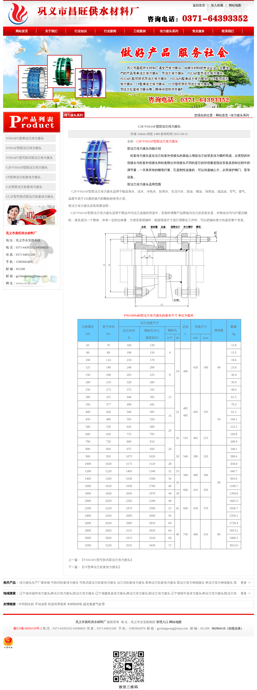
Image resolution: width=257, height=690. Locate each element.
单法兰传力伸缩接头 (219, 582)
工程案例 (139, 31)
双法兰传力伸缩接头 (191, 582)
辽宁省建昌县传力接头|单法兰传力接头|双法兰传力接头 (132, 593)
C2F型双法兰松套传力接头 (24, 187)
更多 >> (246, 582)
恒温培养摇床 (57, 604)
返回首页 (199, 5)
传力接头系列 (169, 31)
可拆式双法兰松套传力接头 (97, 582)
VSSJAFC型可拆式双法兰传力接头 (29, 158)
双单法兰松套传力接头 (160, 582)
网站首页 (22, 31)
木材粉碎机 (74, 604)
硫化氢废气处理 (94, 604)
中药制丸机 (26, 604)
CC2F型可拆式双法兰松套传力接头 (29, 196)
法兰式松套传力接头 (131, 582)
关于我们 (51, 31)
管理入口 (162, 622)
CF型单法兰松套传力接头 (23, 177)
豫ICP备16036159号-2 (27, 628)
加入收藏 (217, 5)
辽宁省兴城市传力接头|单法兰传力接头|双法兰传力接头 (56, 593)
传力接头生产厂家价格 (34, 582)
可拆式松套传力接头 (65, 582)
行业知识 (80, 31)
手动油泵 (41, 604)
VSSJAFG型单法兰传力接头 (25, 138)
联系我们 (228, 31)
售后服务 (198, 31)
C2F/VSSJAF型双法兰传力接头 (27, 167)
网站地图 (235, 5)
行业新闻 (110, 31)
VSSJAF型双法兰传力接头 (23, 148)
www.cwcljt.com (26, 283)
